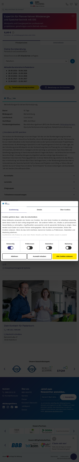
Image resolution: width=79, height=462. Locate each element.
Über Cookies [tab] (65, 210)
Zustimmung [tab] (13, 210)
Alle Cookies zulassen (64, 256)
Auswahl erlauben (39, 256)
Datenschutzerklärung (11, 237)
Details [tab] (39, 210)
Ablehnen (14, 256)
